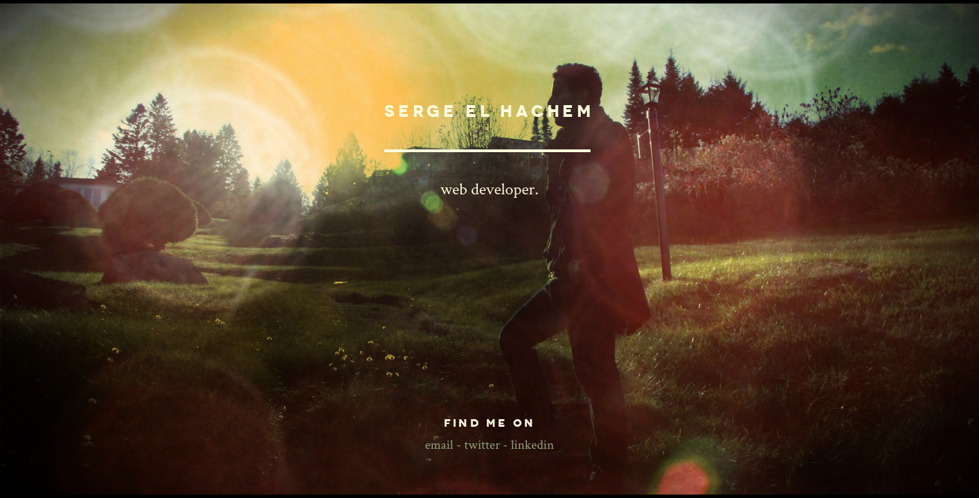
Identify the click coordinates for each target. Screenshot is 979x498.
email (439, 445)
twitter (482, 445)
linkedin (532, 445)
